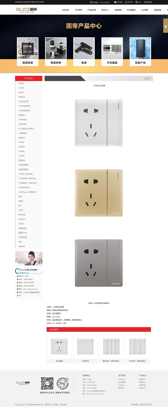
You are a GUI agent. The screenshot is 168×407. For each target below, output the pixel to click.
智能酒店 (22, 115)
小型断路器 (23, 133)
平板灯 (21, 210)
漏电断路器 (23, 228)
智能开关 (22, 97)
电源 (20, 196)
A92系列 (22, 156)
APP (139, 2)
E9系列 (21, 224)
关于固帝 (78, 10)
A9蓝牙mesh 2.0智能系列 (27, 192)
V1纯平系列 (23, 119)
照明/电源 (22, 215)
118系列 (21, 142)
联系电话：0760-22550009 (100, 2)
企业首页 (65, 10)
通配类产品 (23, 233)
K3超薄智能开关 (24, 187)
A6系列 (21, 92)
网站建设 (63, 404)
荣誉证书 (121, 388)
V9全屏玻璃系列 (24, 110)
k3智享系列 (23, 124)
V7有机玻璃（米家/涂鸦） (28, 178)
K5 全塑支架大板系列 (26, 129)
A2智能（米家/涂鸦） (26, 174)
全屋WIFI (22, 219)
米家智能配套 (23, 165)
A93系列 (22, 151)
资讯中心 (104, 10)
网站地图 (149, 2)
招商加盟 (157, 10)
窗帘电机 (22, 160)
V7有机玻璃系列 (24, 106)
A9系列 (21, 83)
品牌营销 (118, 10)
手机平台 (130, 2)
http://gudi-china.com (31, 289)
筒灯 (20, 206)
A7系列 (21, 88)
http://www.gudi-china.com (95, 394)
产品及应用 (91, 10)
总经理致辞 (122, 382)
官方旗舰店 (131, 10)
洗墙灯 (21, 201)
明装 (20, 242)
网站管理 (143, 404)
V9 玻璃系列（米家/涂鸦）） (29, 183)
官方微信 (119, 2)
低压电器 (22, 246)
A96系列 (22, 147)
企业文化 (121, 385)
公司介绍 (121, 379)
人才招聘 (144, 10)
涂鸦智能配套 (23, 169)
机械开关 (22, 138)
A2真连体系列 (24, 101)
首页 (147, 78)
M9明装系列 (23, 237)
